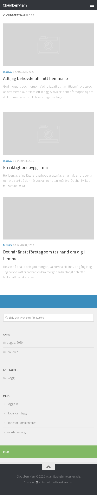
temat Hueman (64, 482)
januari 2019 (14, 352)
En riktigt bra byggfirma (25, 167)
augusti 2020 (14, 343)
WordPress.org (16, 432)
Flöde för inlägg (17, 413)
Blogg (7, 72)
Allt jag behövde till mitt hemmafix (35, 78)
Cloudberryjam (15, 5)
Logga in (12, 404)
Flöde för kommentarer (21, 423)
